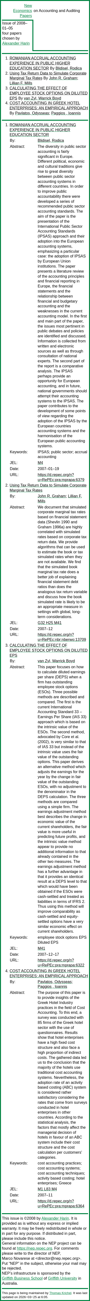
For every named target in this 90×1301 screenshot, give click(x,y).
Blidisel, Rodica (68, 68)
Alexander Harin (16, 43)
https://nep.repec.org (34, 1248)
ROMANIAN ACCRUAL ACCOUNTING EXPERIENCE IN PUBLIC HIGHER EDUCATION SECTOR (43, 63)
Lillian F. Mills (21, 83)
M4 (40, 463)
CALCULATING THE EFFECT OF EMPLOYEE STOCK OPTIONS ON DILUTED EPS (49, 93)
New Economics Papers (22, 11)
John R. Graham (63, 78)
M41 (41, 948)
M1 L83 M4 (47, 1189)
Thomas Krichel (60, 1293)
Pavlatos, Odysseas (32, 113)
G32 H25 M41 (50, 623)
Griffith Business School (22, 1278)
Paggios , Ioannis (66, 113)
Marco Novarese (16, 1258)
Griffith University (62, 1278)
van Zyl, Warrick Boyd (42, 98)
